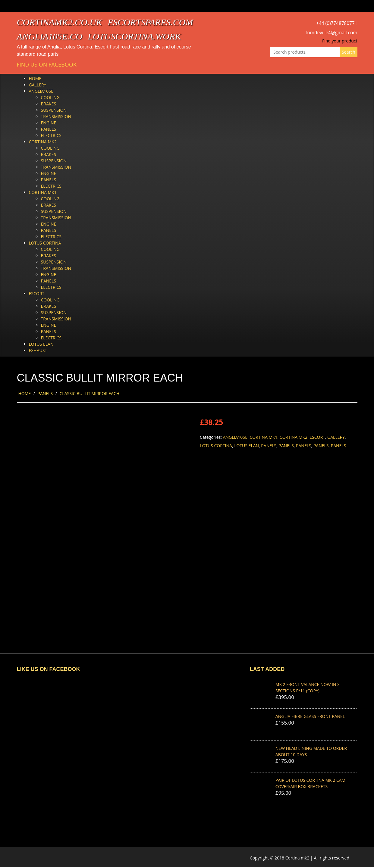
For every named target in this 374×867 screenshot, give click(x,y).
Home (35, 78)
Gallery (37, 85)
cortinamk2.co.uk (59, 22)
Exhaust (38, 350)
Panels (48, 129)
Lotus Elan (41, 344)
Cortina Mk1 (43, 192)
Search (348, 52)
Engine (48, 123)
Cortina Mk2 (43, 142)
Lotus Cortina (45, 243)
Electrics (51, 135)
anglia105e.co (50, 36)
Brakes (48, 104)
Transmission (56, 116)
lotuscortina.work (134, 36)
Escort (37, 293)
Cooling (50, 97)
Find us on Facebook (47, 64)
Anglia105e (41, 91)
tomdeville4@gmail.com (331, 33)
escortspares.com (150, 22)
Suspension (54, 110)
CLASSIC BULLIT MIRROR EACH (90, 393)
